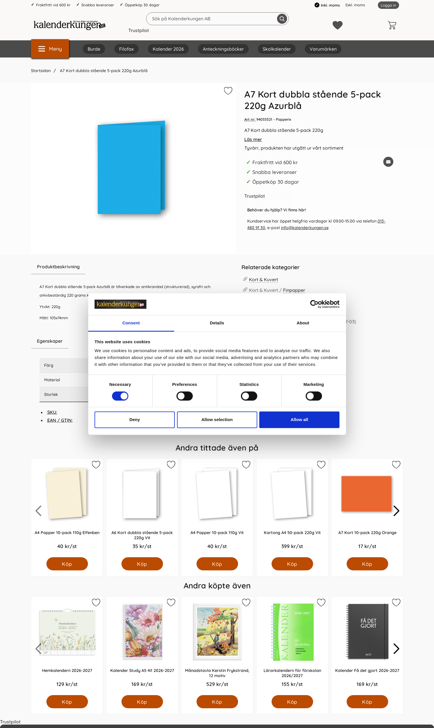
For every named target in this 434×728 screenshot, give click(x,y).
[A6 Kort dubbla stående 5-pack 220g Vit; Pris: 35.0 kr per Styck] (142, 508)
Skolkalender (277, 49)
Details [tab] (217, 323)
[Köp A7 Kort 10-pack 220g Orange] (367, 563)
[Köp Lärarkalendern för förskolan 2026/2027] (292, 701)
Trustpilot (138, 30)
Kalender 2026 (168, 49)
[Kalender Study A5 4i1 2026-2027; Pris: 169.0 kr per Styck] (142, 645)
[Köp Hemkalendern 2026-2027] (67, 701)
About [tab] (303, 323)
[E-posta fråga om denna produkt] (388, 162)
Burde (94, 49)
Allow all (299, 419)
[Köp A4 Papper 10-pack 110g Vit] (217, 563)
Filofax (126, 49)
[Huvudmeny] (50, 48)
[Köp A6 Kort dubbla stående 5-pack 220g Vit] (142, 563)
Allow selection (217, 419)
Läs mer (253, 139)
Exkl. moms (355, 5)
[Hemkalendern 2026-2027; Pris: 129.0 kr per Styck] (67, 645)
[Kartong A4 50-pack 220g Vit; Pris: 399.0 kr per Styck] (292, 508)
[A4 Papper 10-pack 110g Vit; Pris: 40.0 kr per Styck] (217, 508)
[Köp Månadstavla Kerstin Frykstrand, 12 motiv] (217, 701)
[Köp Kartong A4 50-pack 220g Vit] (292, 563)
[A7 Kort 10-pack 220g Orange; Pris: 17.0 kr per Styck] (367, 508)
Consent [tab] (131, 323)
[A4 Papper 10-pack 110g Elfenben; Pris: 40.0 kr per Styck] (67, 508)
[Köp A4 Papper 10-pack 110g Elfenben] (67, 563)
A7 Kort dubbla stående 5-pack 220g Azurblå (103, 70)
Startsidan (41, 70)
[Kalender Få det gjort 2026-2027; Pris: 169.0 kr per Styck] (367, 645)
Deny (134, 419)
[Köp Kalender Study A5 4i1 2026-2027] (142, 701)
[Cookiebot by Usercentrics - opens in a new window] (314, 304)
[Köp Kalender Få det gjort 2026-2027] (367, 701)
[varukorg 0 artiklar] (393, 25)
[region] (133, 266)
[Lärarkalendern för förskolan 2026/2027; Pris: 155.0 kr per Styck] (292, 645)
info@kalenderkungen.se (305, 227)
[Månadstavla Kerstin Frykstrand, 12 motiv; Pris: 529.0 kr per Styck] (217, 645)
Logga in (388, 5)
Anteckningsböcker (223, 49)
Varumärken (323, 49)
